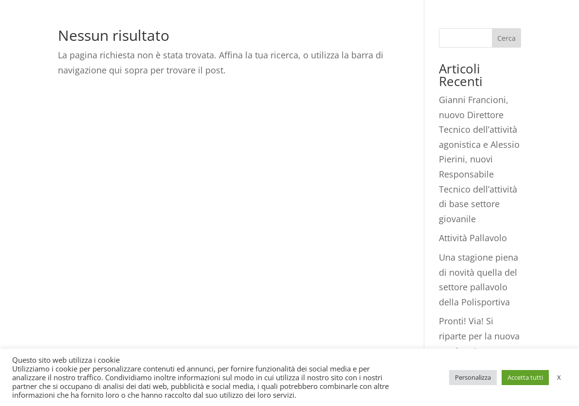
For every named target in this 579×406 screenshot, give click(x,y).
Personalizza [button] (473, 377)
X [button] (559, 377)
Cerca (506, 38)
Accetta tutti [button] (525, 377)
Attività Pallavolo (473, 238)
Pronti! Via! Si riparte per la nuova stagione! (479, 335)
